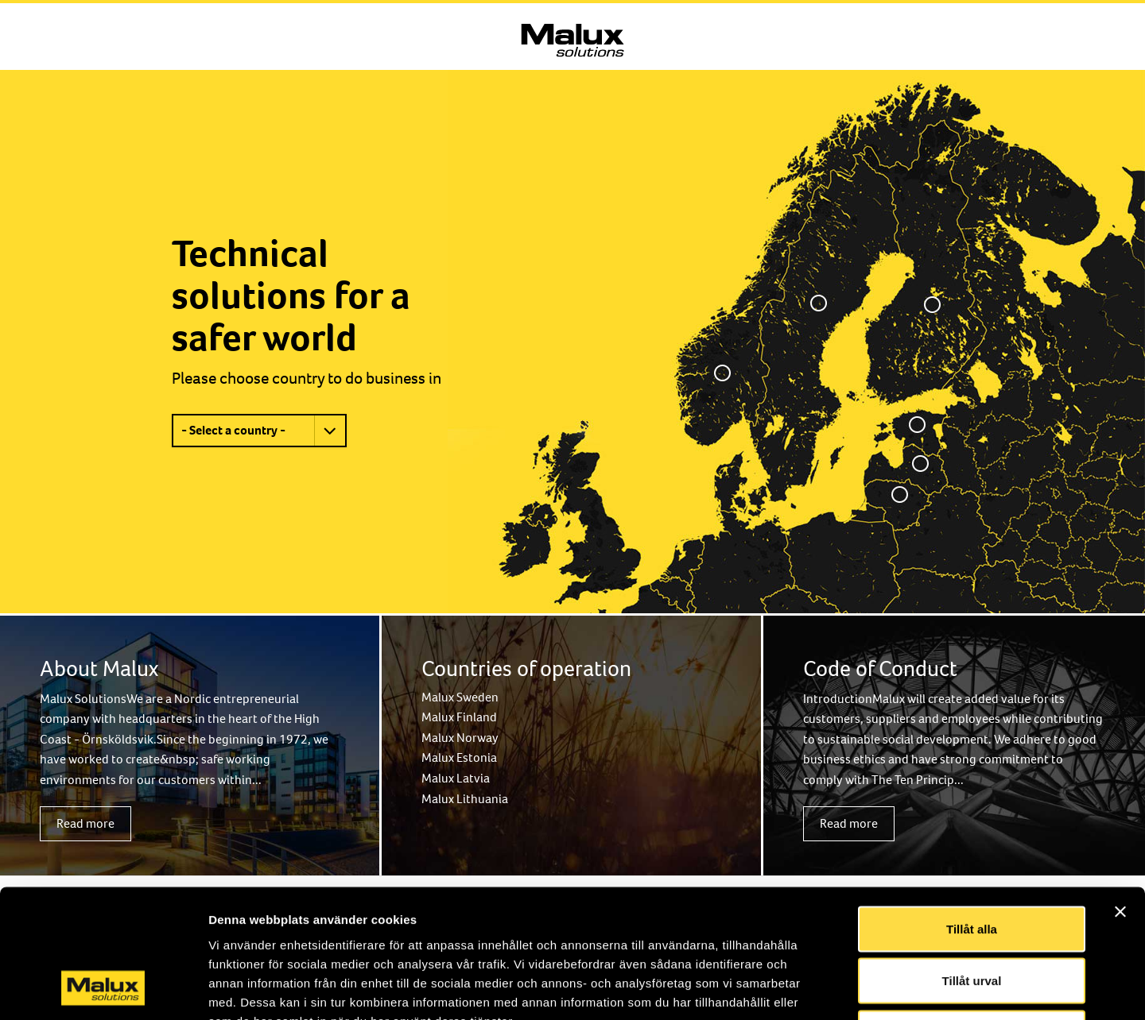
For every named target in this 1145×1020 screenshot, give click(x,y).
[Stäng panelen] (1120, 794)
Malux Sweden (460, 697)
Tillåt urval (972, 864)
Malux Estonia (459, 757)
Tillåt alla (971, 811)
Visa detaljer (864, 988)
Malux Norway (460, 737)
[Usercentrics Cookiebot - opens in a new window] (103, 989)
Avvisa (972, 915)
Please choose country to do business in (306, 378)
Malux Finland (459, 717)
